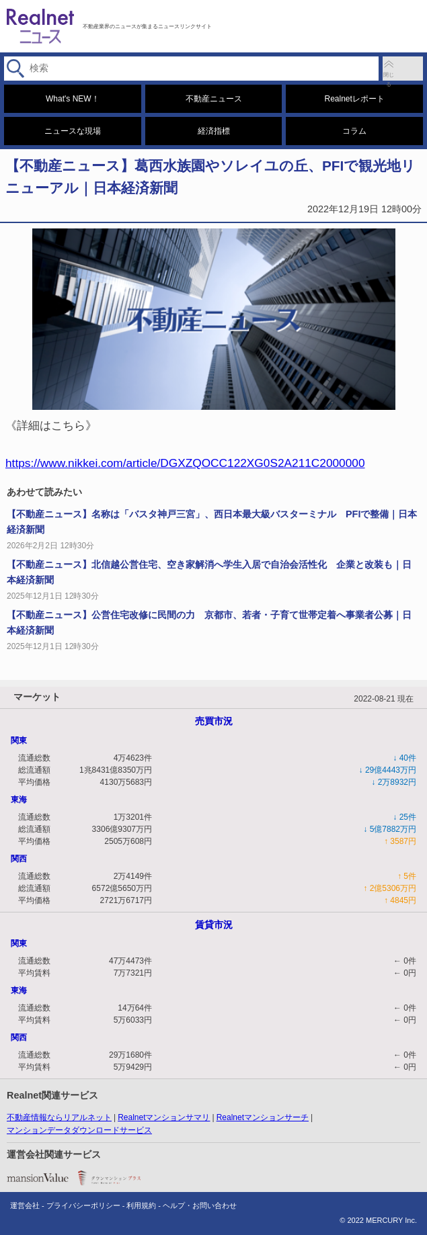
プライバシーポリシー (83, 1205)
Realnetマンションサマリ (164, 1117)
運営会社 (25, 1205)
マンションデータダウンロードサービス (79, 1130)
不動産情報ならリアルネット (59, 1117)
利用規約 (141, 1205)
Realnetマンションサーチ (263, 1117)
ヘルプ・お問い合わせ (200, 1205)
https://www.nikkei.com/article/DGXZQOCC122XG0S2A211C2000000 (185, 463)
